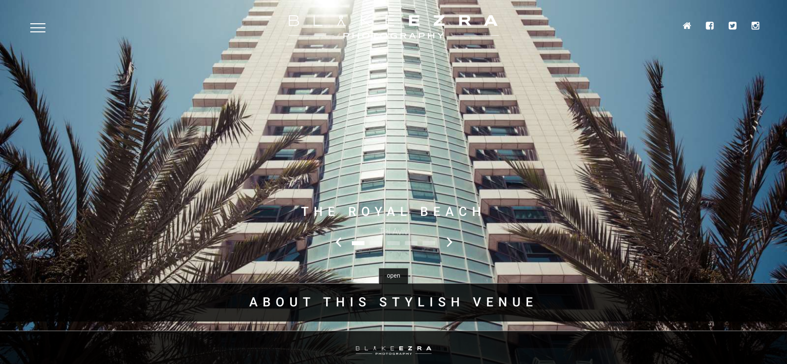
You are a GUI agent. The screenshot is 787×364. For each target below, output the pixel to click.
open (393, 275)
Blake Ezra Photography (394, 27)
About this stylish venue (393, 302)
